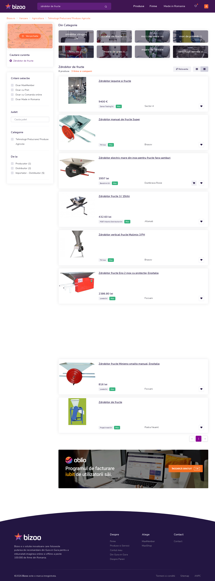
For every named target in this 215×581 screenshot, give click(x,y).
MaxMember (148, 539)
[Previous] (192, 437)
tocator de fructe (114, 35)
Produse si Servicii (119, 544)
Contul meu (116, 548)
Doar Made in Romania (28, 97)
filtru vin (76, 50)
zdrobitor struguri (76, 34)
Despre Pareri (117, 557)
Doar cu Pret (22, 88)
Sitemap (184, 574)
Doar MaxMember (25, 83)
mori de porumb (190, 35)
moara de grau (114, 50)
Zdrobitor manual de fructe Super (121, 118)
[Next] (205, 437)
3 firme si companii (81, 69)
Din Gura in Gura (119, 553)
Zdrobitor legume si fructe (116, 79)
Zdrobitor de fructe (21, 59)
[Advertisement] (133, 329)
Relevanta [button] (182, 67)
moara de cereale (152, 50)
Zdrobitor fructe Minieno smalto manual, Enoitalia (132, 362)
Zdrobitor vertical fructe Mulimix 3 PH (124, 233)
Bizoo (25, 574)
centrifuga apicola (190, 50)
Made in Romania (174, 5)
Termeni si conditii (165, 574)
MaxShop (147, 544)
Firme (153, 5)
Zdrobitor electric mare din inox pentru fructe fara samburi (138, 156)
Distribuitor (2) (23, 166)
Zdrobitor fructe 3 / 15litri (116, 194)
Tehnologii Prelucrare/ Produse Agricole (32, 140)
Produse (138, 5)
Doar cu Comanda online (29, 93)
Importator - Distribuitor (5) (30, 171)
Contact (178, 539)
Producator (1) (23, 162)
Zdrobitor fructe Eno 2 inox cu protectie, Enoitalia (132, 271)
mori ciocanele (152, 35)
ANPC (198, 574)
